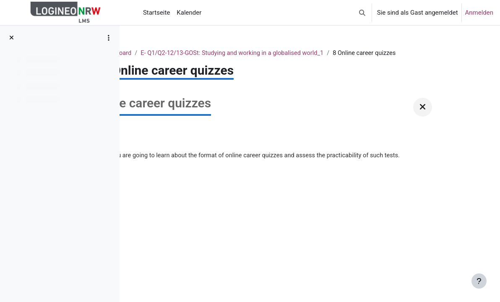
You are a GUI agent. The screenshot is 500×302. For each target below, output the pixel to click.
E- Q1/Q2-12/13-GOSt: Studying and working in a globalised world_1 (318, 53)
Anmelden (479, 12)
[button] (362, 12)
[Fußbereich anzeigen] (479, 281)
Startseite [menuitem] (156, 12)
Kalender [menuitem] (189, 12)
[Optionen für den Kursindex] (108, 37)
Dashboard (200, 53)
